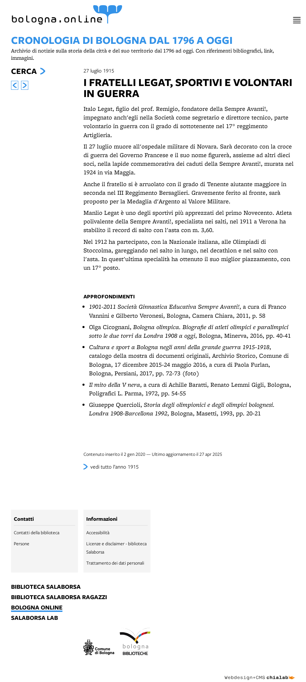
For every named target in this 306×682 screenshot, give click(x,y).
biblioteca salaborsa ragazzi (59, 597)
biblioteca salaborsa (46, 587)
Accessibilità (97, 532)
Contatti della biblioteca (36, 532)
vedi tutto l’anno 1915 (114, 466)
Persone (21, 543)
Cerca (24, 71)
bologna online (36, 607)
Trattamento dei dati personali (115, 563)
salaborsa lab (34, 618)
